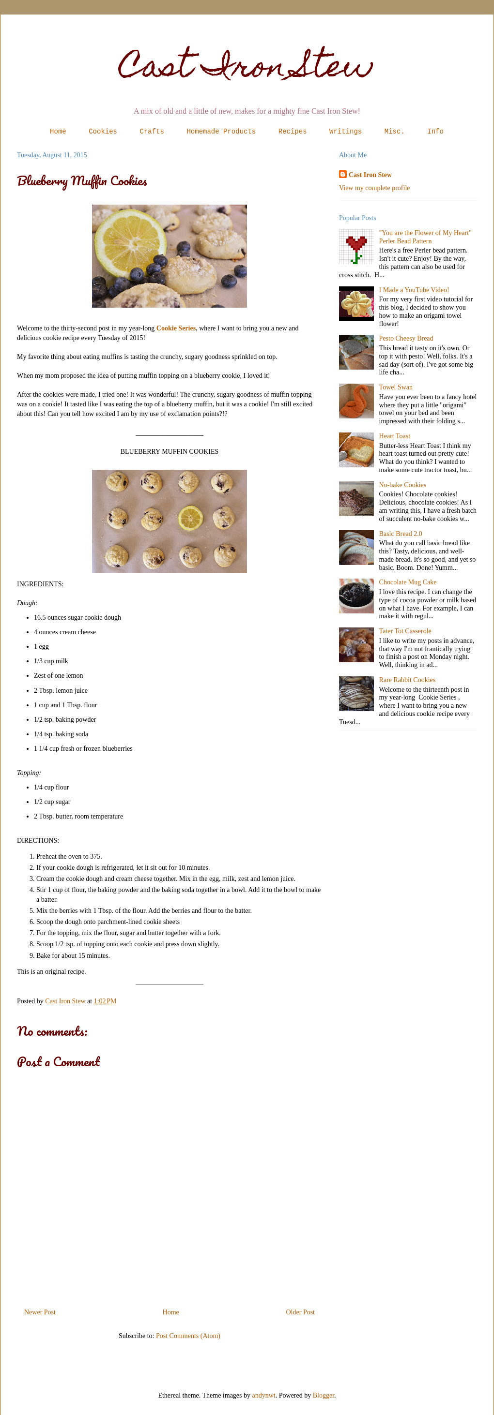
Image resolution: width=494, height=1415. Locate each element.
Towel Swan (396, 387)
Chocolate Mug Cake (408, 582)
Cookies (103, 131)
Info (435, 131)
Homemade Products (221, 131)
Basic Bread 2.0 (400, 533)
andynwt (264, 1395)
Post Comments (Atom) (188, 1336)
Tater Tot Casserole (405, 631)
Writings (345, 131)
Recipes (292, 131)
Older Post (300, 1312)
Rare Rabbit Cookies (407, 680)
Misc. (395, 131)
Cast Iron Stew (247, 69)
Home (58, 131)
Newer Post (40, 1312)
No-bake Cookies (403, 485)
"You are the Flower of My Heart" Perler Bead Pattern (425, 237)
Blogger (323, 1395)
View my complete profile (374, 188)
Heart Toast (394, 436)
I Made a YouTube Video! (414, 290)
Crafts (152, 131)
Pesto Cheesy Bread (406, 338)
